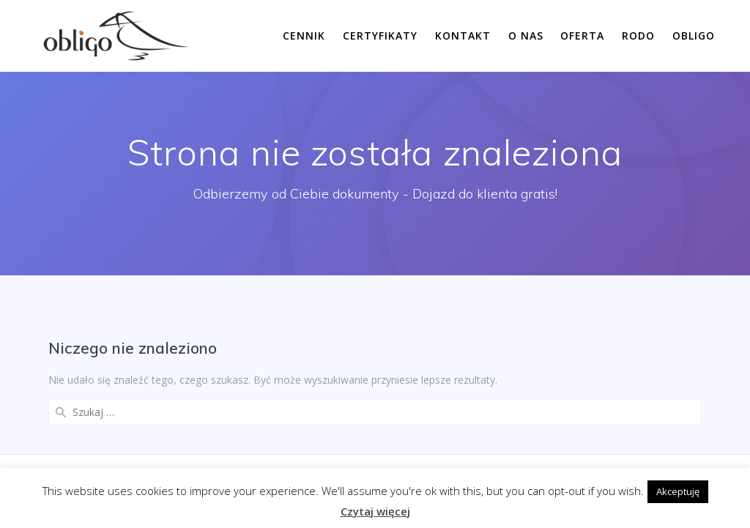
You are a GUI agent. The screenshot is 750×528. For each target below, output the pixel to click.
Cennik (304, 35)
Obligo (693, 35)
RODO (638, 35)
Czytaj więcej (375, 511)
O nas (525, 35)
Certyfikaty (380, 35)
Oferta (582, 35)
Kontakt (463, 35)
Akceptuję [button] (677, 491)
